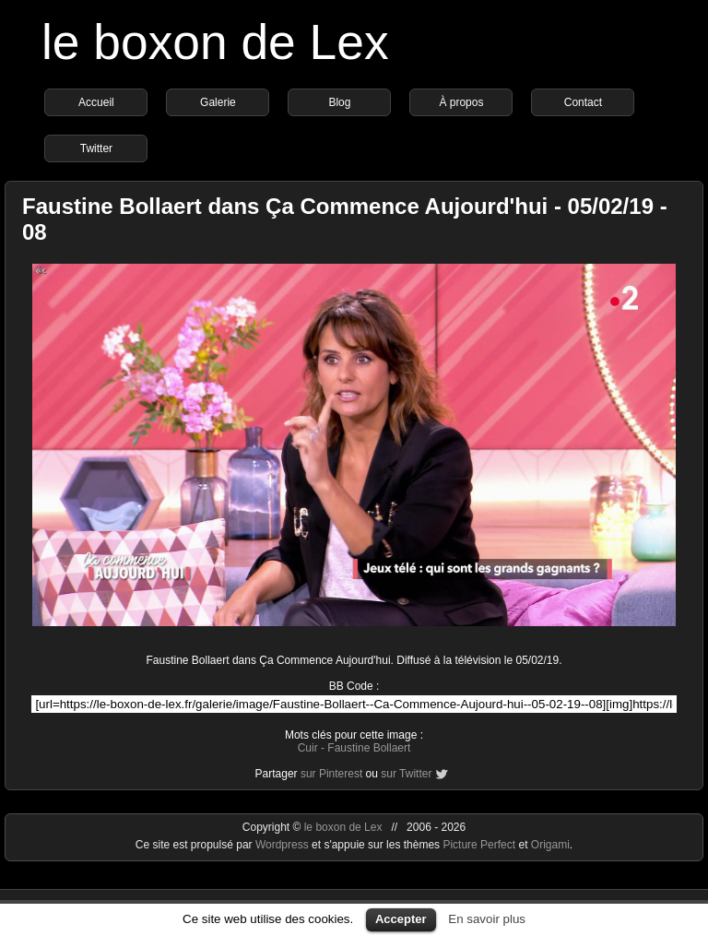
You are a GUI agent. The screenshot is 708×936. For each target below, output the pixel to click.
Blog (339, 102)
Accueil (96, 102)
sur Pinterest (331, 773)
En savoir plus (486, 919)
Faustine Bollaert (368, 747)
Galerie (218, 102)
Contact (583, 102)
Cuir (308, 747)
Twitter (96, 148)
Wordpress (283, 844)
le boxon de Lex (215, 42)
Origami (550, 844)
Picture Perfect (478, 844)
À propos (461, 102)
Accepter (401, 919)
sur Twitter (406, 773)
